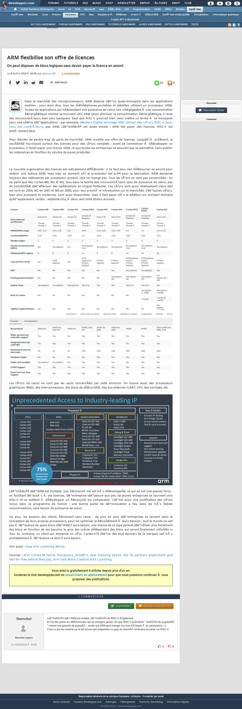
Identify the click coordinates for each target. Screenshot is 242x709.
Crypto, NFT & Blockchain (125, 19)
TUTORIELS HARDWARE (122, 24)
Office (168, 9)
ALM (77, 9)
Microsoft (89, 9)
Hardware (70, 14)
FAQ (85, 3)
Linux (45, 14)
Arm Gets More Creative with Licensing (82, 562)
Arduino (56, 14)
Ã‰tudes (160, 3)
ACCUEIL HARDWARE (43, 24)
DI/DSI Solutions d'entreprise (37, 9)
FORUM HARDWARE (70, 24)
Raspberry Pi (105, 14)
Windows (32, 14)
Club (188, 3)
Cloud (61, 9)
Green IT (136, 14)
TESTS (194, 24)
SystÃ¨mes (195, 9)
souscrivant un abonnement (86, 578)
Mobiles (180, 9)
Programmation (141, 9)
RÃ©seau (121, 14)
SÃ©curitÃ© (151, 14)
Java (101, 9)
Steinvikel (23, 626)
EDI (127, 9)
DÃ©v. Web (114, 9)
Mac (91, 14)
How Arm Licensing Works (45, 549)
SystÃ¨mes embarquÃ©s (176, 14)
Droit (176, 3)
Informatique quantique (226, 14)
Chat (109, 3)
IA (69, 9)
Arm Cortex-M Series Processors (48, 558)
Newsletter (126, 3)
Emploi (144, 3)
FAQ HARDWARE (95, 24)
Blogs (96, 3)
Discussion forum (211, 110)
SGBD (157, 9)
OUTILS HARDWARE (176, 24)
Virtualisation (201, 14)
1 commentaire (71, 76)
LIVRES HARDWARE (150, 24)
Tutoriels (70, 3)
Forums (53, 3)
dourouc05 (48, 76)
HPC (82, 14)
